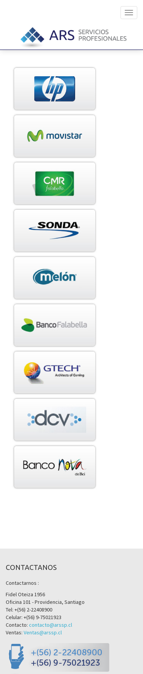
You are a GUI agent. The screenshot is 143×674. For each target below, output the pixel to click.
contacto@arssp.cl (50, 624)
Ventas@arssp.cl (43, 632)
